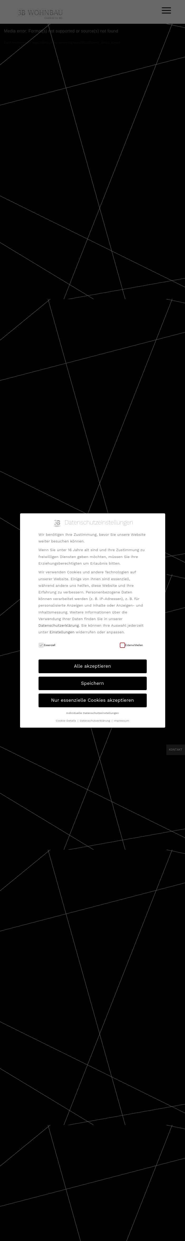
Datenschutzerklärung (59, 625)
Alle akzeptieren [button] (92, 666)
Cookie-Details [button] (66, 720)
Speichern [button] (92, 683)
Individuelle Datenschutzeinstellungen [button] (92, 713)
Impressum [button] (121, 720)
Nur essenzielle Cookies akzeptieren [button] (92, 700)
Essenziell (47, 645)
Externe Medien (131, 645)
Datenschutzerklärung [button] (95, 720)
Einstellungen (62, 632)
